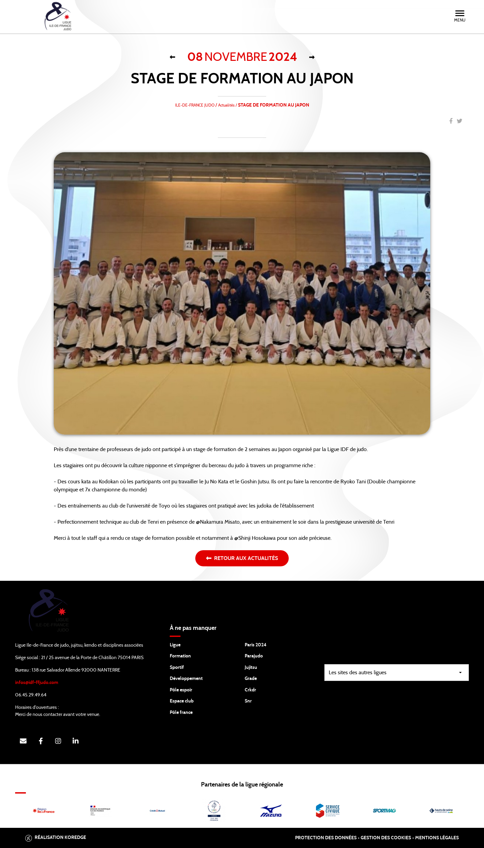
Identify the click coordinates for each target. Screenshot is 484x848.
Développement (186, 678)
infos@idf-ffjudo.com (36, 682)
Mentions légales (437, 838)
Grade (251, 678)
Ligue (175, 645)
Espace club (182, 701)
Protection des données (326, 838)
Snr (248, 701)
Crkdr (250, 690)
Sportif (177, 667)
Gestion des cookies (386, 838)
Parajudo (254, 656)
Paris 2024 (256, 645)
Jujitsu (251, 667)
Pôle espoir (181, 690)
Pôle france (181, 712)
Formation (180, 656)
